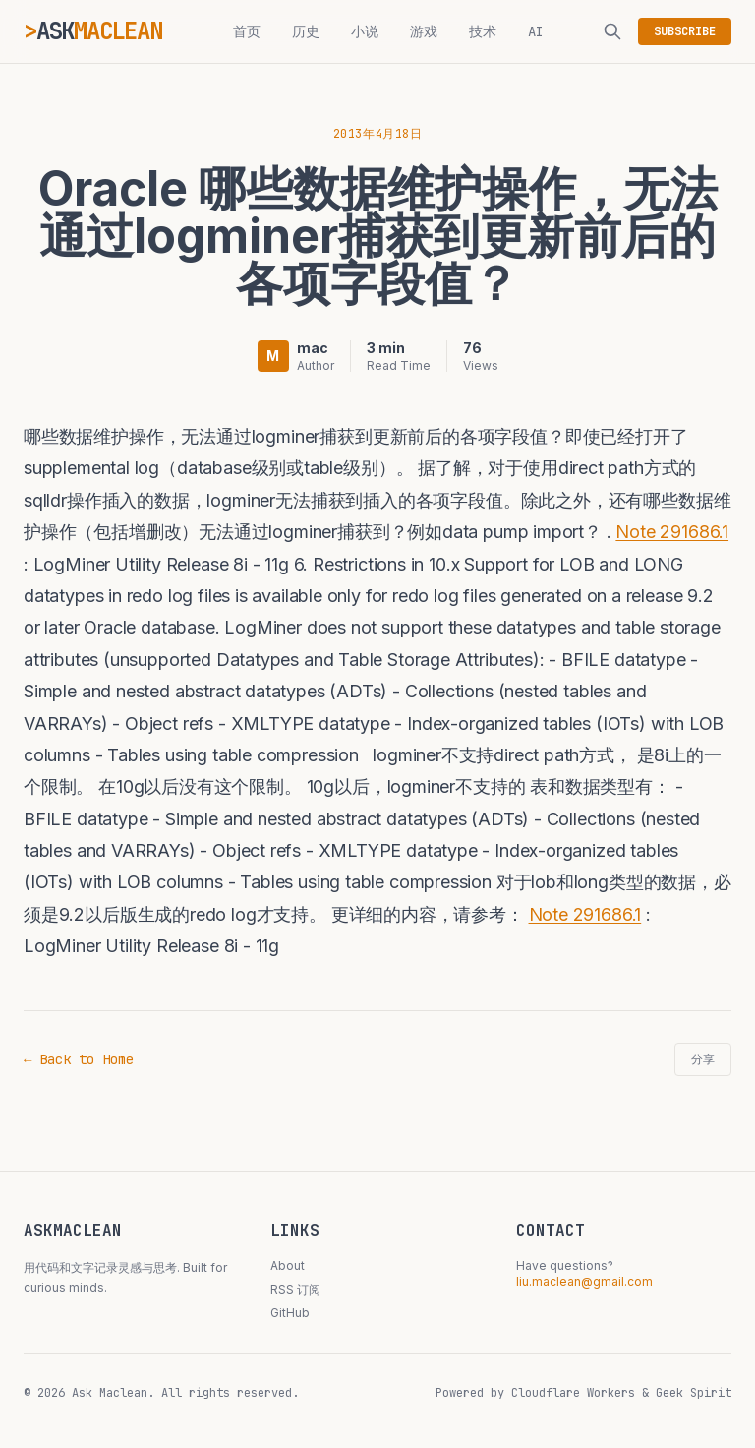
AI (536, 31)
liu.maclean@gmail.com (584, 1281)
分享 (703, 1059)
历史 (305, 31)
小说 (364, 31)
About (287, 1265)
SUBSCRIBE (685, 31)
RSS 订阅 (295, 1289)
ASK (99, 31)
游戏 (423, 31)
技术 (482, 31)
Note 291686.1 (671, 531)
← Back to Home (79, 1059)
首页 (247, 31)
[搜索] (612, 31)
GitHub (290, 1312)
